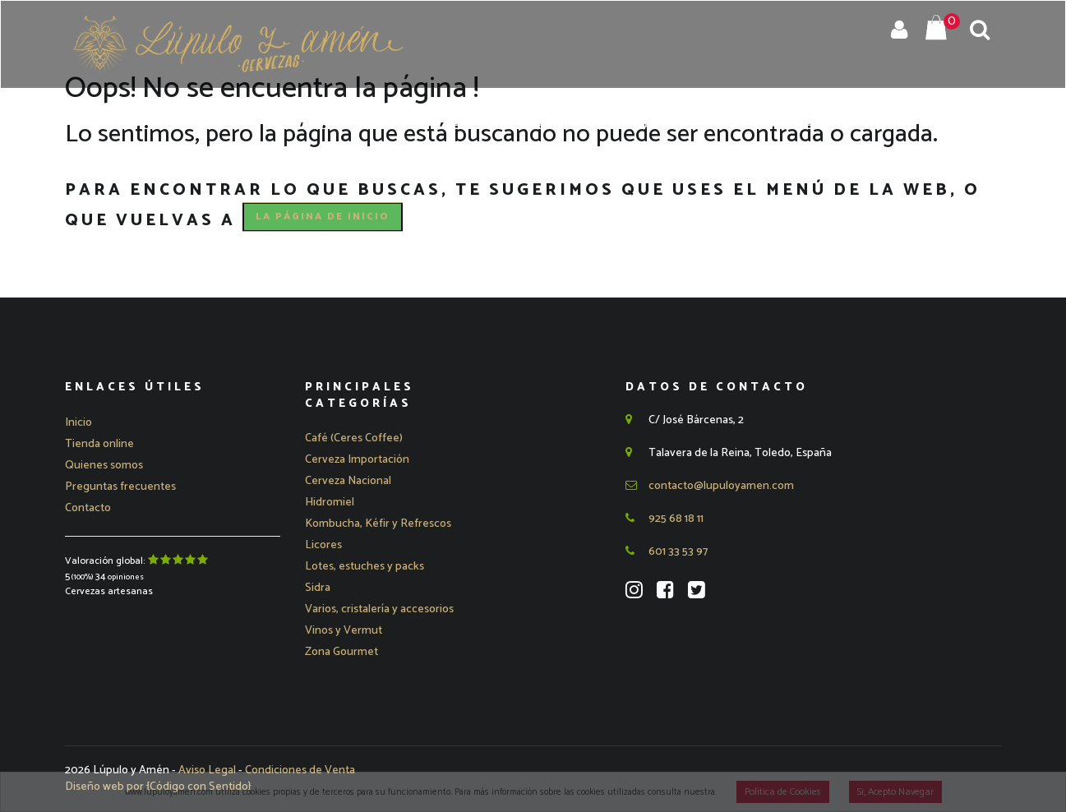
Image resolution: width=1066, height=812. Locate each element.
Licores (323, 545)
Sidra (317, 588)
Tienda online (99, 444)
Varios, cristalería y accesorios (379, 609)
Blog (883, 126)
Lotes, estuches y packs (364, 566)
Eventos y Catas (599, 126)
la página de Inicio (323, 216)
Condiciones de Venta (300, 770)
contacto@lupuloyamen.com (709, 486)
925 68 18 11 (664, 519)
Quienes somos (104, 465)
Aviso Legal (208, 770)
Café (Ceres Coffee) (354, 438)
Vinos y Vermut (343, 630)
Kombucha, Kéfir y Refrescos (378, 523)
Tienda (367, 126)
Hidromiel (329, 502)
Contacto (956, 126)
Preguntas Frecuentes (763, 126)
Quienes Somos (465, 126)
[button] (357, 460)
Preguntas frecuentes (120, 487)
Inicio (303, 126)
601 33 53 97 (666, 551)
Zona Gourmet (341, 652)
